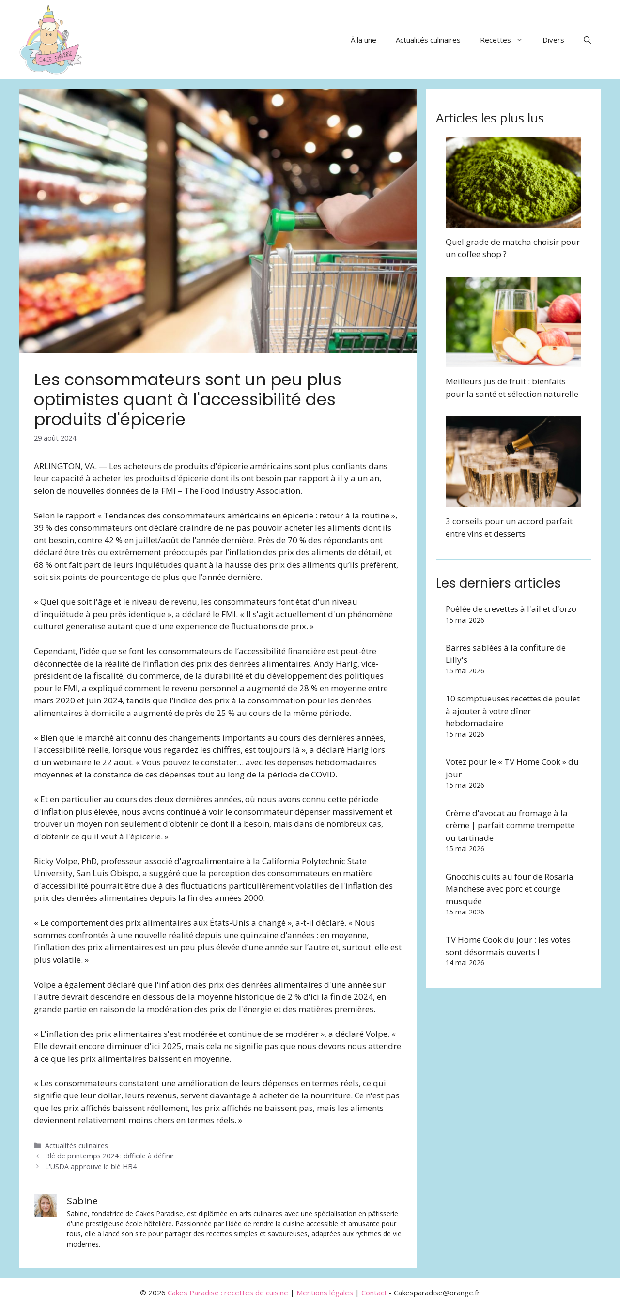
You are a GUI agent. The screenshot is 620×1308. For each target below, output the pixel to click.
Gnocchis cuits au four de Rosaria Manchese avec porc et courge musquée (510, 889)
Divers (553, 40)
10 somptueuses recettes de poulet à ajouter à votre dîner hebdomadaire (513, 711)
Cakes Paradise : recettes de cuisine (228, 1292)
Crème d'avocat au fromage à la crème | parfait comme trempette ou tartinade (510, 825)
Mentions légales (324, 1292)
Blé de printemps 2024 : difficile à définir (109, 1155)
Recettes (506, 39)
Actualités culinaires (428, 40)
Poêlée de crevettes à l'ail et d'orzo (511, 608)
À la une (363, 40)
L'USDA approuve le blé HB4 (91, 1166)
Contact (374, 1292)
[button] (587, 39)
